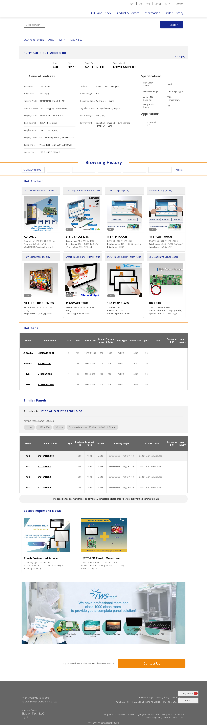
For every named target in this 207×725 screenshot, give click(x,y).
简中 (148, 3)
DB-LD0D (155, 303)
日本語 (158, 3)
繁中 (132, 3)
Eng (140, 3)
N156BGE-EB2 (44, 363)
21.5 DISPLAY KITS (77, 236)
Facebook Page (146, 697)
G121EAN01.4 (44, 487)
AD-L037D (30, 236)
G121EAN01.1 (44, 466)
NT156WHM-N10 (46, 384)
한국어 (168, 3)
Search (174, 24)
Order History (174, 13)
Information (152, 13)
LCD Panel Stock (100, 13)
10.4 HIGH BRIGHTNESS (39, 303)
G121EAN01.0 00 (46, 456)
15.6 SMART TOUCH (78, 303)
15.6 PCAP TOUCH (160, 236)
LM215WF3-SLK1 (46, 353)
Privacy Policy (162, 697)
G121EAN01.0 (44, 476)
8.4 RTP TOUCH (117, 236)
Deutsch (179, 3)
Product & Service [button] (127, 13)
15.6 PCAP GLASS (118, 303)
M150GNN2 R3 (45, 374)
